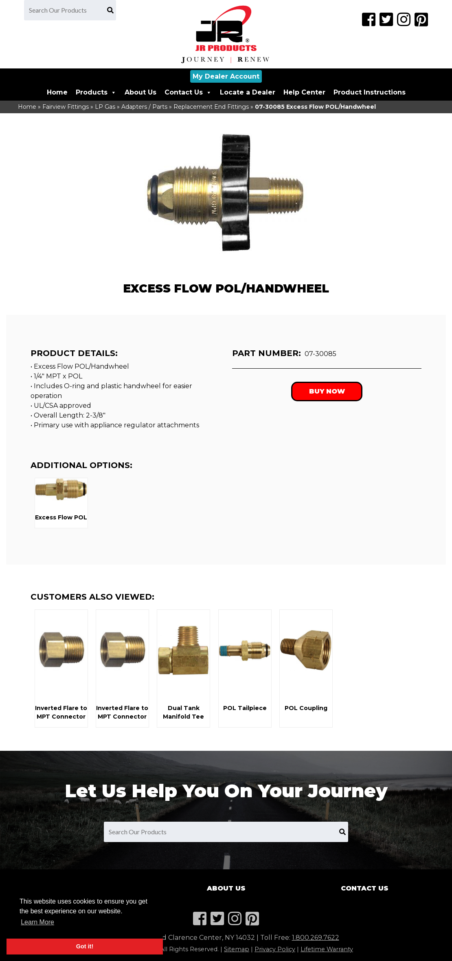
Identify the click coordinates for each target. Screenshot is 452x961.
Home (57, 92)
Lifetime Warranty (327, 949)
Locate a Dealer (247, 92)
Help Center (304, 92)
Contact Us (188, 92)
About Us (140, 92)
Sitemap (236, 949)
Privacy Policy (275, 949)
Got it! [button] (84, 946)
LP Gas (105, 106)
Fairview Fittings (65, 106)
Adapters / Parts (144, 106)
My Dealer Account (226, 76)
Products (96, 92)
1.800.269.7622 (315, 937)
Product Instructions (370, 92)
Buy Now (327, 391)
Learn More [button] (37, 922)
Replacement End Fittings (211, 106)
